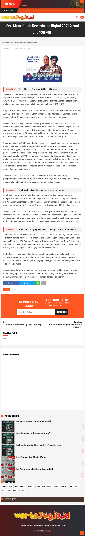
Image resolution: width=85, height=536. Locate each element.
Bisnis (10, 486)
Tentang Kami (38, 526)
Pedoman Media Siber (52, 526)
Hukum (16, 486)
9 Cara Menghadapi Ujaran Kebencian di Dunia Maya (32, 457)
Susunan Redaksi (26, 526)
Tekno (15, 290)
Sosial (70, 486)
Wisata (14, 490)
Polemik (56, 486)
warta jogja (47, 531)
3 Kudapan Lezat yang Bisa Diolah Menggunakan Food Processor (47, 229)
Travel (8, 490)
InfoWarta (22, 486)
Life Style (37, 486)
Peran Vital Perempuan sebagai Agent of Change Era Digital (34, 469)
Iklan (63, 526)
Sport (76, 486)
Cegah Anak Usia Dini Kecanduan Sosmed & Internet (41, 190)
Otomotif (49, 486)
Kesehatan (30, 486)
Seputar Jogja (63, 486)
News (43, 486)
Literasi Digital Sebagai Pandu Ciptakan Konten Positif (33, 433)
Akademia (4, 486)
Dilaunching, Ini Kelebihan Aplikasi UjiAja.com (38, 89)
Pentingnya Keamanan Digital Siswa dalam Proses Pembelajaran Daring (38, 445)
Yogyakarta (21, 490)
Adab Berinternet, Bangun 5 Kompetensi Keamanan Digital (34, 421)
